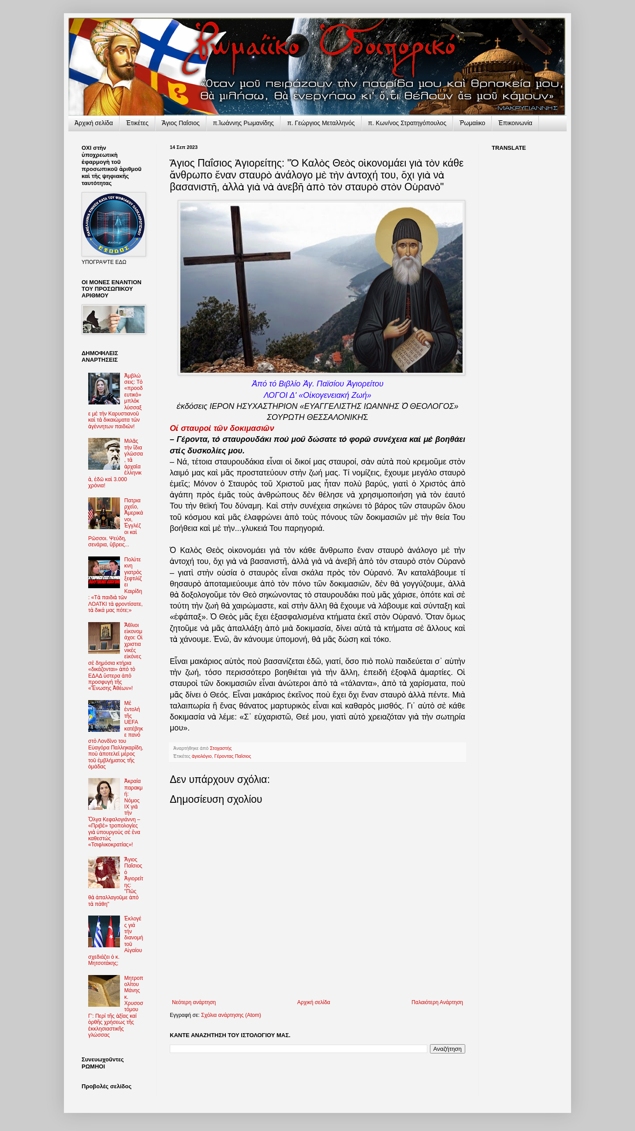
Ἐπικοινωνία (515, 122)
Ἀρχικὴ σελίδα (94, 122)
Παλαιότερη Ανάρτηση (437, 1002)
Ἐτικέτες (137, 122)
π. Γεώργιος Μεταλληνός (321, 122)
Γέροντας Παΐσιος (232, 756)
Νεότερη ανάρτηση (194, 1002)
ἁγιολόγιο (202, 756)
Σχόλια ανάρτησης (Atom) (231, 1015)
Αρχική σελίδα (313, 1002)
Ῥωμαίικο (472, 122)
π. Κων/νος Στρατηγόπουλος (407, 122)
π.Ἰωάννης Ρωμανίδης (243, 122)
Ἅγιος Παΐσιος (181, 122)
